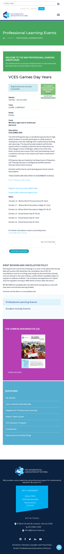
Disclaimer (16, 545)
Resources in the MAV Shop (18, 435)
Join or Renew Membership (18, 404)
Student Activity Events (18, 309)
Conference (11, 429)
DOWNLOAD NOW (15, 372)
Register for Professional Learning (21, 410)
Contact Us (24, 9)
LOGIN (41, 9)
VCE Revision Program (16, 423)
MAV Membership (30, 499)
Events (11, 38)
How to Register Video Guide (19, 180)
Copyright (33, 545)
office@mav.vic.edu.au (34, 530)
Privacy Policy (46, 545)
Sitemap (25, 545)
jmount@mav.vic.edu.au (18, 233)
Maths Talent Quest (15, 417)
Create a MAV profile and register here (23, 192)
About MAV (30, 496)
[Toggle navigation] (58, 15)
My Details (10, 398)
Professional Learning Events (21, 302)
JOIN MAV (33, 9)
